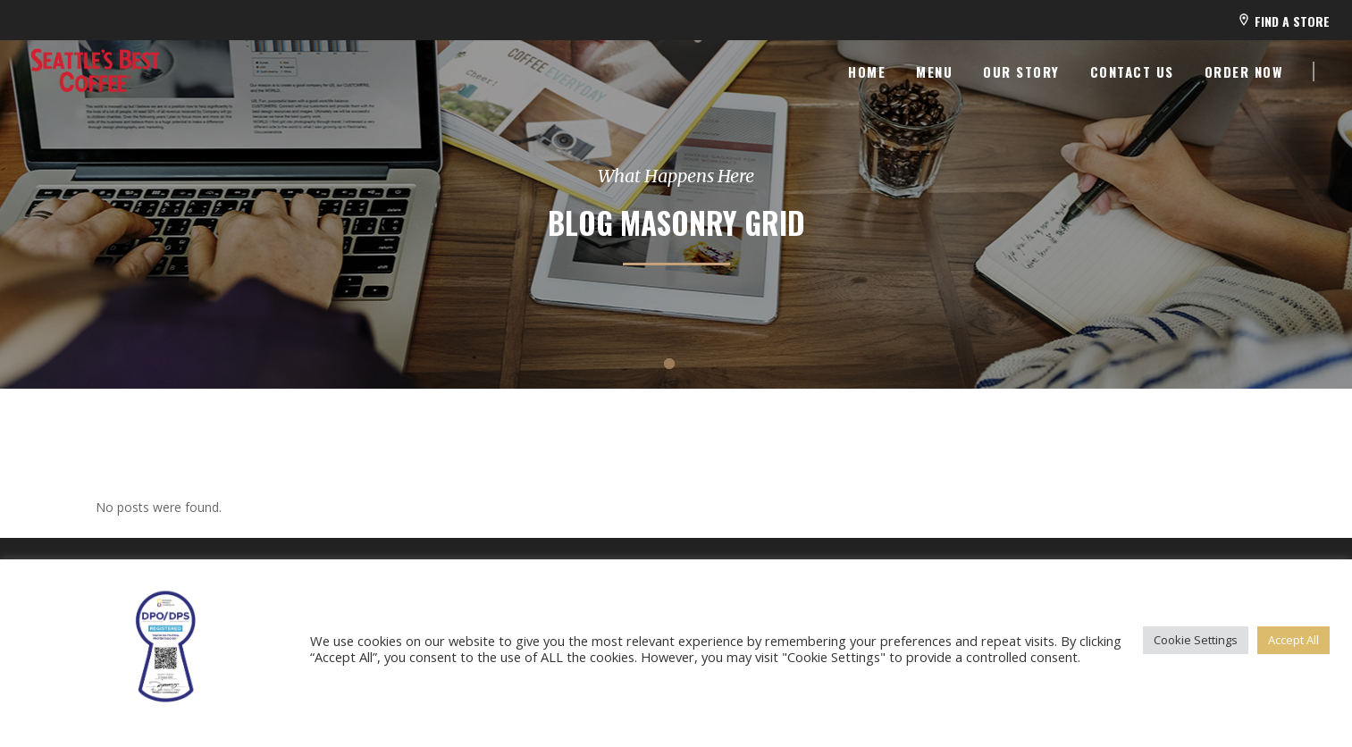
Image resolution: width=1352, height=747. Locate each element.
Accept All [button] (1293, 640)
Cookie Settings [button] (1196, 640)
